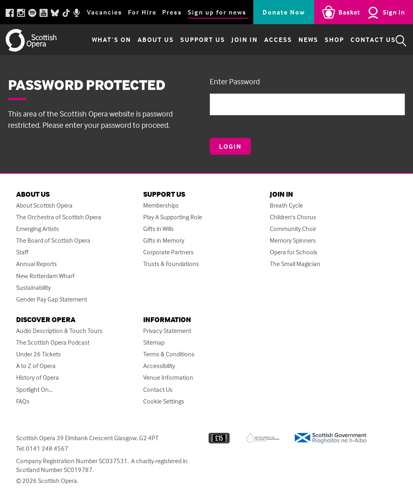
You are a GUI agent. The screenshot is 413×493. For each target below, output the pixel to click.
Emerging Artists (37, 229)
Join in (238, 41)
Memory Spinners (293, 240)
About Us (149, 41)
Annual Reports (36, 264)
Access (271, 41)
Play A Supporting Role (172, 217)
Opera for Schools (293, 252)
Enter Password (235, 81)
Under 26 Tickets (38, 354)
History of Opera (37, 377)
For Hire (142, 12)
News (301, 41)
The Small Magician (295, 264)
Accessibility (159, 366)
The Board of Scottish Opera (53, 240)
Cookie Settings (163, 401)
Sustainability (33, 287)
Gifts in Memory (163, 240)
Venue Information (168, 377)
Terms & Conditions (168, 354)
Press (172, 12)
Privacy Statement (167, 331)
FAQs (22, 401)
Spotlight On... (34, 389)
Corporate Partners (168, 252)
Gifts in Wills (158, 229)
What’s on (104, 41)
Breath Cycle (286, 205)
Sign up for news (217, 12)
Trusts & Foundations (171, 264)
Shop (327, 41)
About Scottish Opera (44, 205)
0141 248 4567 (47, 448)
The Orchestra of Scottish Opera (58, 217)
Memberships (161, 205)
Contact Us (366, 41)
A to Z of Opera (36, 366)
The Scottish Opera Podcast (53, 342)
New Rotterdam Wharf (45, 276)
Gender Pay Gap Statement (51, 299)
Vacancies (104, 12)
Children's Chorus (293, 217)
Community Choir (293, 229)
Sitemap (154, 342)
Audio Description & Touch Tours (59, 331)
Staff (22, 252)
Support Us (195, 41)
